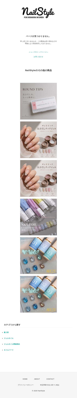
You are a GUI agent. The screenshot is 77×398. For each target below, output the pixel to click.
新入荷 (6, 332)
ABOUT (37, 379)
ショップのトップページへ (38, 52)
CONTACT (50, 379)
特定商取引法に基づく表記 (49, 385)
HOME (25, 379)
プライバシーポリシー (26, 385)
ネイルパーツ (8, 350)
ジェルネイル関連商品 (12, 344)
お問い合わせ (38, 57)
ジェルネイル (8, 338)
